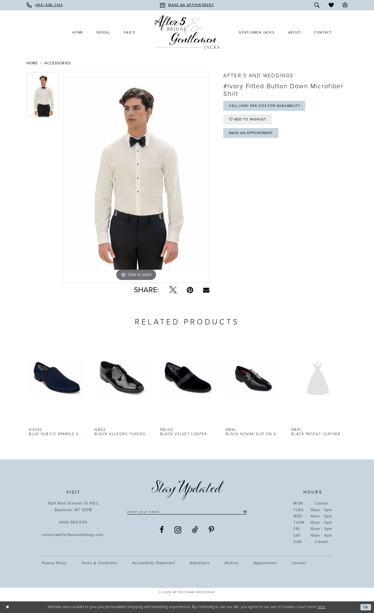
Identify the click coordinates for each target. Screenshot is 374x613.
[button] (345, 5)
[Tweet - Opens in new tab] (173, 290)
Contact (299, 563)
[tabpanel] (43, 96)
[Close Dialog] (7, 607)
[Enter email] (187, 512)
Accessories (57, 63)
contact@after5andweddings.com (73, 535)
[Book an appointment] (187, 5)
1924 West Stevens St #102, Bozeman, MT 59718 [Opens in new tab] (73, 506)
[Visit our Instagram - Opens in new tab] (178, 530)
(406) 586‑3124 (73, 522)
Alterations (200, 563)
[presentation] (56, 378)
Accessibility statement (153, 563)
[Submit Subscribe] (247, 512)
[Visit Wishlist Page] (331, 5)
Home (32, 63)
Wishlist (232, 563)
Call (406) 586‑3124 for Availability (267, 106)
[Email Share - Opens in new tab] (206, 290)
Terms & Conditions (99, 563)
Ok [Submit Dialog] (365, 607)
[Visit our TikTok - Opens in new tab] (195, 530)
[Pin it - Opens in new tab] (190, 290)
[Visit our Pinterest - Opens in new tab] (211, 530)
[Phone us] (45, 5)
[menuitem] (45, 5)
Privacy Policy (54, 563)
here (321, 606)
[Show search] (317, 5)
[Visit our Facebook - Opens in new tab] (162, 530)
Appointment (265, 563)
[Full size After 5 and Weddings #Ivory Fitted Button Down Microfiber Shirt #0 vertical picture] (136, 177)
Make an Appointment (252, 135)
